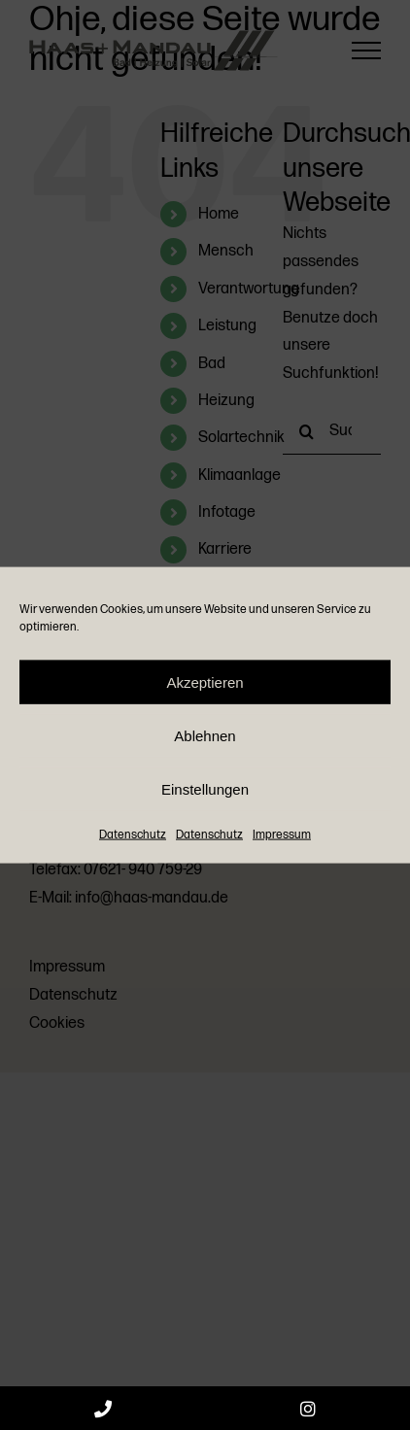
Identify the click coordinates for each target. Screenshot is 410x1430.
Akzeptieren (204, 681)
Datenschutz (132, 835)
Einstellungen (205, 788)
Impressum (282, 835)
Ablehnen (204, 735)
